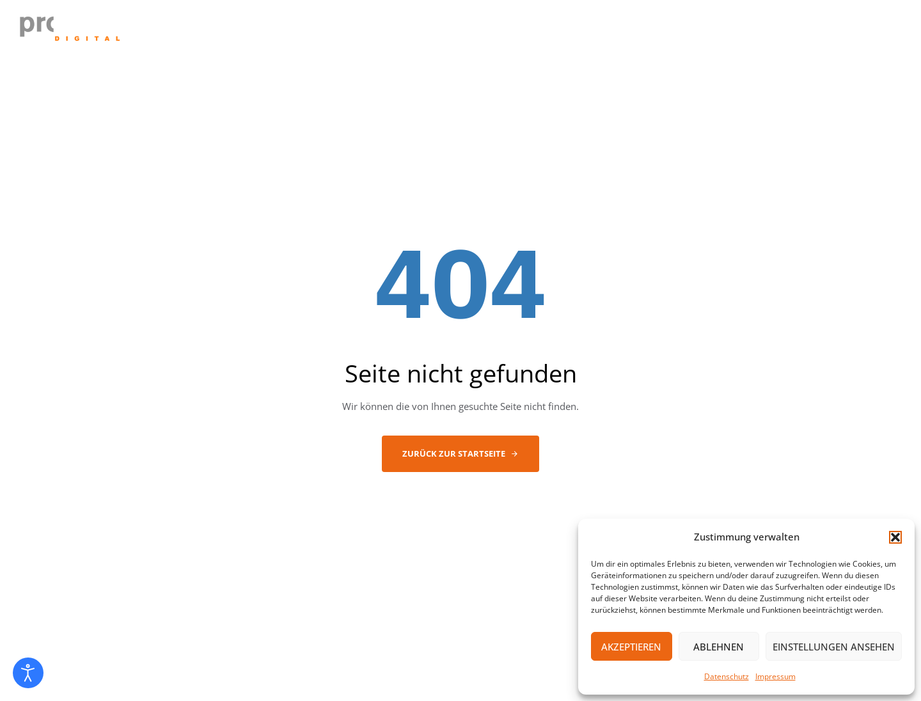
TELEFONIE (599, 31)
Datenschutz (726, 676)
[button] (895, 537)
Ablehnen (718, 646)
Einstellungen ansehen (834, 646)
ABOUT (505, 31)
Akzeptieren (631, 646)
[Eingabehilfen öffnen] (28, 673)
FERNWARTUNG (853, 31)
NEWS (711, 31)
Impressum (775, 676)
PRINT (661, 31)
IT (546, 31)
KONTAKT (769, 31)
